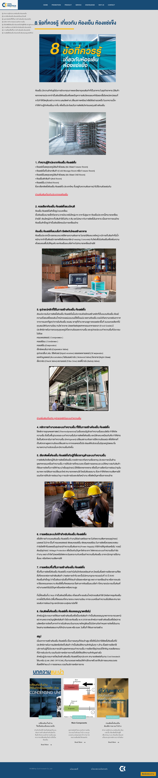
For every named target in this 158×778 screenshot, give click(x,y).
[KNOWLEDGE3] (79, 717)
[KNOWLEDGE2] (45, 717)
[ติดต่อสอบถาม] (148, 774)
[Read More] (45, 744)
